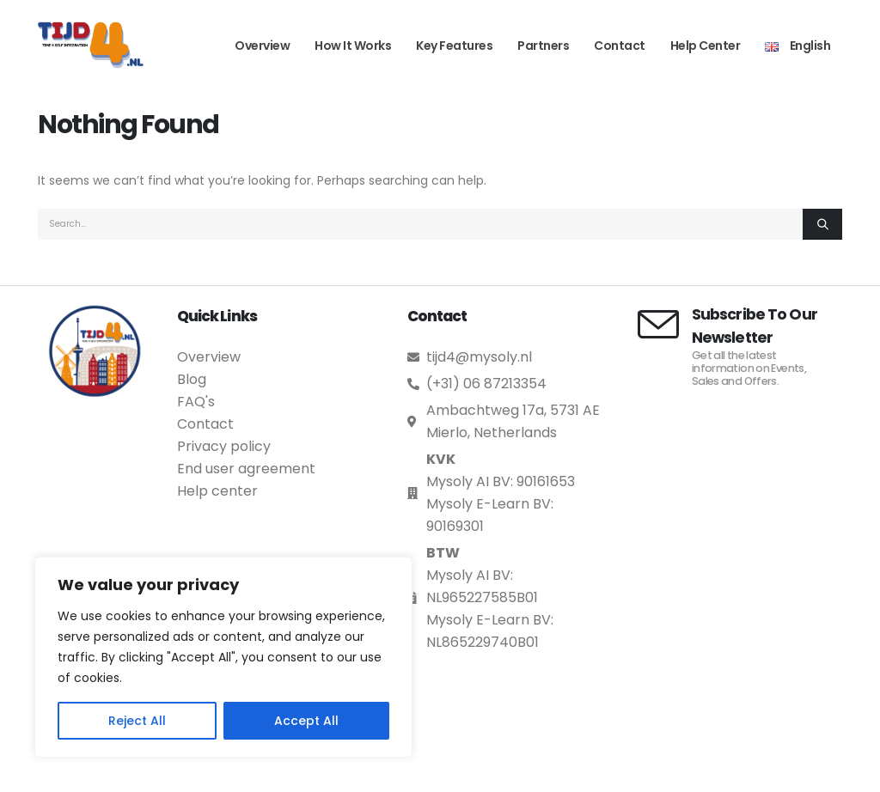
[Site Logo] (91, 45)
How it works (353, 45)
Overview (262, 45)
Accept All (306, 720)
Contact (619, 45)
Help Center (705, 45)
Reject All (137, 720)
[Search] (822, 224)
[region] (223, 657)
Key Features (454, 45)
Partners (543, 45)
